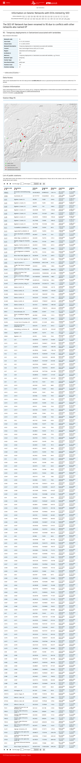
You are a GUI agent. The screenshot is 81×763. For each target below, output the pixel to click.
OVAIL (5, 266)
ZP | (65, 18)
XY (58, 16)
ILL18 (5, 252)
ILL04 (5, 210)
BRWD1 (6, 192)
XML (22, 92)
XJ (56, 16)
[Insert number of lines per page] (32, 184)
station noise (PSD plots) (11, 72)
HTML (15, 92)
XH (40, 18)
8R (37, 16)
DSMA (6, 196)
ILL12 (5, 231)
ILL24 (5, 259)
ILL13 (5, 234)
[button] (6, 2)
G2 (51, 16)
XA (37, 18)
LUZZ (5, 262)
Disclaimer (23, 755)
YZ (64, 16)
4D (29, 16)
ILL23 (5, 255)
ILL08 (5, 224)
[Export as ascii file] (43, 183)
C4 (49, 16)
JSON (19, 92)
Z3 (57, 18)
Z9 (60, 18)
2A (25, 18)
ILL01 (5, 199)
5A (32, 16)
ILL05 (5, 213)
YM (51, 18)
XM (43, 18)
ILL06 (5, 217)
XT (46, 18)
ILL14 (5, 238)
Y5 (54, 18)
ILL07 (5, 220)
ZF (62, 18)
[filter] (6, 189)
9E (43, 16)
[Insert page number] (22, 184)
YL (48, 18)
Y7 (61, 16)
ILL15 (5, 241)
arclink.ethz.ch (36, 80)
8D (34, 16)
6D (34, 18)
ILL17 (5, 248)
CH (24, 16)
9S (46, 16)
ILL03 (5, 206)
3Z (28, 18)
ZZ (67, 16)
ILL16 (5, 245)
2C (31, 18)
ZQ (68, 18)
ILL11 (5, 227)
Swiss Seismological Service (13, 755)
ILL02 (5, 203)
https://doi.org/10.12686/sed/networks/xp (28, 91)
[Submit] (36, 184)
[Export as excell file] (40, 183)
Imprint (29, 755)
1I (26, 16)
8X (40, 16)
